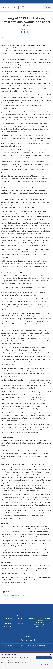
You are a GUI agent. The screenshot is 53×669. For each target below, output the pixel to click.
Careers (20, 623)
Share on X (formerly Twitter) (25, 32)
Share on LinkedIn (29, 32)
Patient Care (8, 623)
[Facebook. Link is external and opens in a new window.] (18, 640)
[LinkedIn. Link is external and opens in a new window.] (35, 640)
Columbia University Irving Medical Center (26, 1)
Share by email (31, 32)
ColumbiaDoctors (43, 608)
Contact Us (8, 629)
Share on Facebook (22, 32)
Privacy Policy (44, 666)
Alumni (20, 618)
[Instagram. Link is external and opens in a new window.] (22, 640)
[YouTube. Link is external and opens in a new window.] (31, 640)
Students (20, 616)
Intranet (20, 621)
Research (8, 621)
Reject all (44, 662)
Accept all (44, 659)
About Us (8, 616)
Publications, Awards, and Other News (11, 595)
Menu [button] (48, 7)
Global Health (8, 626)
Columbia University (29, 653)
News (3, 37)
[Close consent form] (50, 656)
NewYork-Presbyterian (26, 608)
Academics (8, 618)
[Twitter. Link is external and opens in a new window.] (26, 640)
